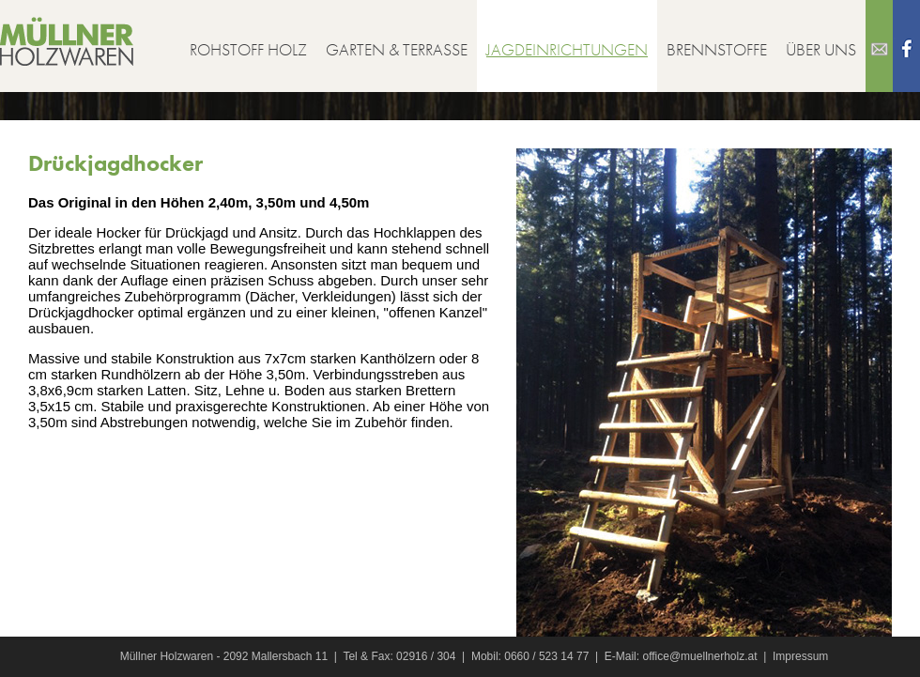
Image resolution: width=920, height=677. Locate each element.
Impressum (800, 656)
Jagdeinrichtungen (567, 49)
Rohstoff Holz (248, 49)
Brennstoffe (717, 49)
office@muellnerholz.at (699, 656)
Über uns (821, 49)
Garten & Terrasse (397, 49)
